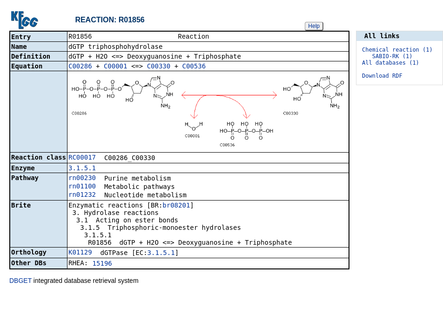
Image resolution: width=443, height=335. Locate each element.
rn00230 (82, 178)
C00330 (159, 67)
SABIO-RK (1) (392, 56)
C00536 (194, 67)
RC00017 (82, 158)
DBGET (20, 281)
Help (314, 26)
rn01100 (82, 187)
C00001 (116, 67)
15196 (102, 264)
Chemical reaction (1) (397, 50)
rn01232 (82, 195)
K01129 (80, 253)
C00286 (80, 67)
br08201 (176, 206)
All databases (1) (390, 63)
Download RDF (382, 76)
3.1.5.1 (82, 169)
